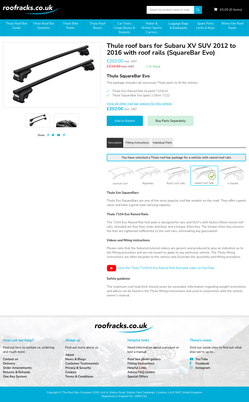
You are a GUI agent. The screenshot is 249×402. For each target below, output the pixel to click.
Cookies (70, 372)
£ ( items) (231, 10)
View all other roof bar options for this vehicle (139, 103)
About (69, 355)
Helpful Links (137, 368)
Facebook (202, 363)
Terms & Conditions (79, 376)
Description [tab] (115, 143)
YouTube (201, 359)
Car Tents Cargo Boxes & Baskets (124, 27)
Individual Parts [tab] (162, 143)
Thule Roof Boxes (97, 25)
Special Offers (137, 376)
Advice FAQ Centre (141, 372)
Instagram (202, 368)
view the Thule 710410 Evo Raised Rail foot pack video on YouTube (160, 268)
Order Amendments (17, 368)
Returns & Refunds (16, 372)
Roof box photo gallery (144, 359)
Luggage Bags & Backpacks (178, 25)
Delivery (9, 363)
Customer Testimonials (82, 363)
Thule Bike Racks (70, 25)
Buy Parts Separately (171, 121)
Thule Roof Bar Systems (43, 25)
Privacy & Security (78, 368)
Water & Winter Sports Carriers (151, 27)
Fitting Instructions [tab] (137, 143)
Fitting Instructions (141, 363)
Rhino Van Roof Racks (232, 25)
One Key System (15, 376)
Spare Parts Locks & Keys (205, 25)
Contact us (10, 359)
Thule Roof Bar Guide (16, 25)
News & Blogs (75, 359)
